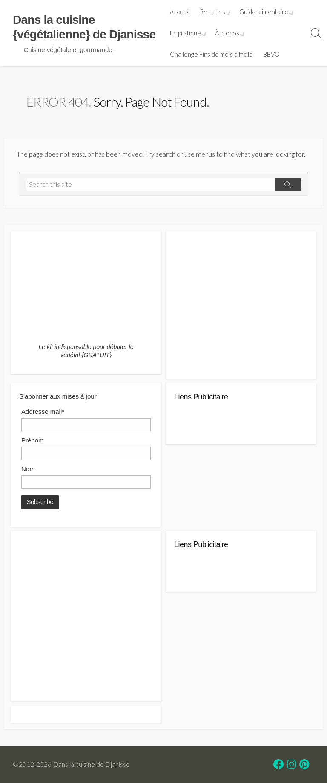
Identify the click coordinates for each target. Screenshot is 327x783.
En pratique (186, 33)
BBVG (272, 54)
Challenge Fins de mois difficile (212, 54)
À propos (227, 33)
